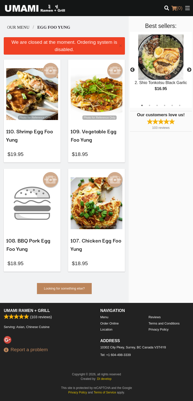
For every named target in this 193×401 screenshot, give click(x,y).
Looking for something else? (64, 288)
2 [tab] (149, 105)
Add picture (50, 70)
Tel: (115, 355)
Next (189, 69)
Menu (104, 317)
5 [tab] (172, 105)
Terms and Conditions (164, 323)
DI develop (104, 379)
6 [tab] (179, 105)
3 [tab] (157, 105)
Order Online (109, 323)
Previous (132, 69)
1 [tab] (141, 105)
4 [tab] (164, 105)
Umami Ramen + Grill (27, 310)
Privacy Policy (159, 329)
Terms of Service (105, 392)
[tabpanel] (160, 67)
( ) (176, 8)
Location (106, 329)
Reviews (155, 317)
